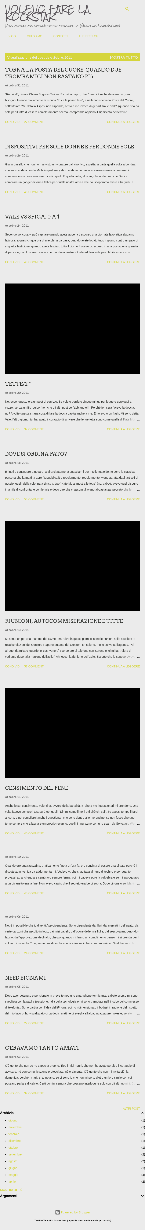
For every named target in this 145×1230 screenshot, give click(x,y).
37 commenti (34, 429)
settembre (15, 1154)
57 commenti (34, 666)
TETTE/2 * (18, 384)
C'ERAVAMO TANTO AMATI (42, 1048)
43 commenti (34, 893)
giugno (12, 1120)
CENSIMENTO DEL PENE (36, 788)
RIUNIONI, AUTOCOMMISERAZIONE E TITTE (64, 621)
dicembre (14, 1141)
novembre (15, 1127)
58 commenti (34, 499)
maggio (13, 1174)
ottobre (13, 1147)
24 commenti (34, 953)
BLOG (9, 36)
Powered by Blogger (72, 1212)
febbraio (13, 1134)
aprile (12, 1181)
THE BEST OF (86, 36)
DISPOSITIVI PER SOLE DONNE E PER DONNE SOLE (69, 147)
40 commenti (34, 262)
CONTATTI (58, 36)
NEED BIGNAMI (25, 978)
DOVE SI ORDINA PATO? (36, 454)
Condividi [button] (12, 122)
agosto (12, 1161)
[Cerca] (127, 7)
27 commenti (34, 122)
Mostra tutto (124, 57)
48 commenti (34, 192)
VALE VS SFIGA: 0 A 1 (32, 217)
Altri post (131, 1108)
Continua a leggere (123, 122)
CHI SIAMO (32, 36)
